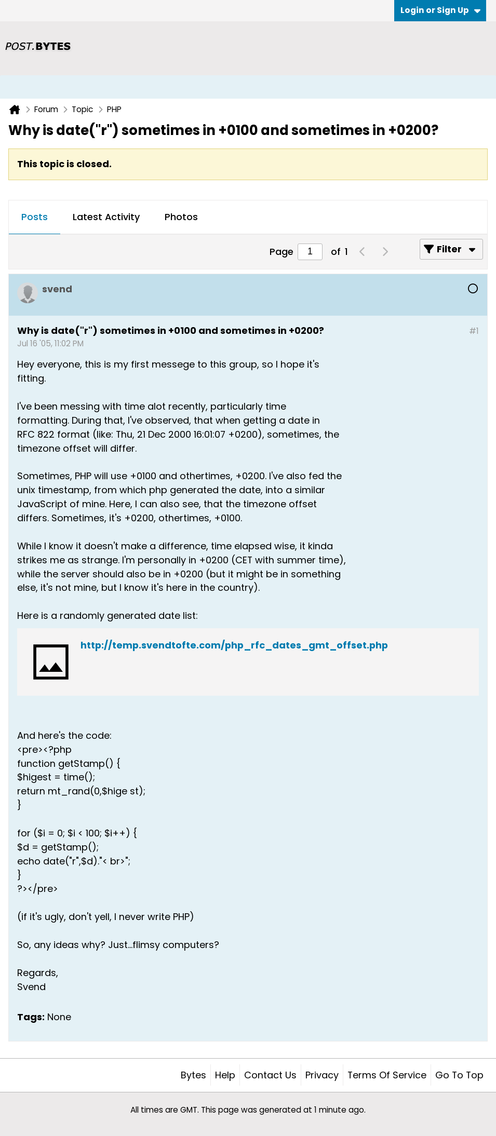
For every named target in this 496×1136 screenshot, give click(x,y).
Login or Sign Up (440, 10)
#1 (474, 331)
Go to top (459, 1075)
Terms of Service (386, 1075)
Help (225, 1075)
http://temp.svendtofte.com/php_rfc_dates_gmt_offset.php (234, 645)
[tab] (34, 217)
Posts (34, 216)
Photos (181, 216)
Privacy (322, 1075)
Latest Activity (106, 216)
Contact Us (270, 1075)
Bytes (193, 1075)
